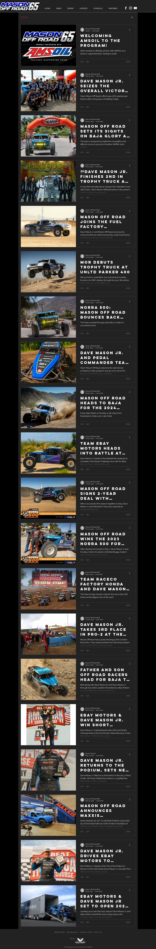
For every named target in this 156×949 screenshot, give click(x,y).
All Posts (24, 17)
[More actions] (130, 29)
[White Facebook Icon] (126, 8)
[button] (132, 17)
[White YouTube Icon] (135, 8)
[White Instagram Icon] (130, 8)
